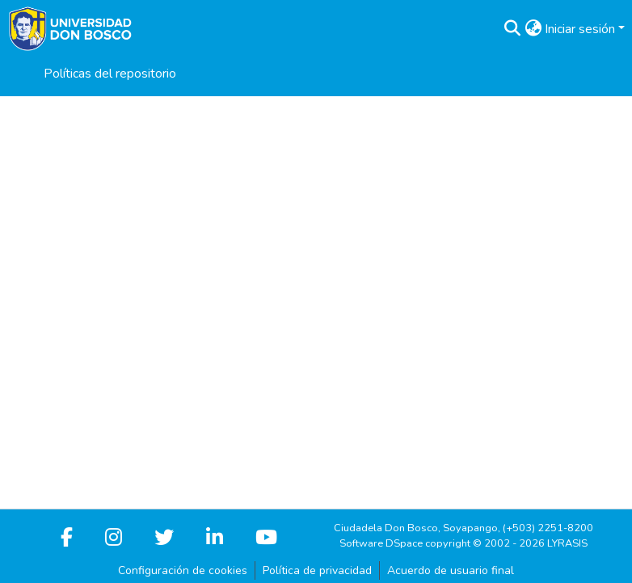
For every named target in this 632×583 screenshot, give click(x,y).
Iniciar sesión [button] (581, 29)
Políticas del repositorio (110, 73)
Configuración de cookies (182, 570)
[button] (512, 29)
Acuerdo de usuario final (450, 570)
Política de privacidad (317, 570)
